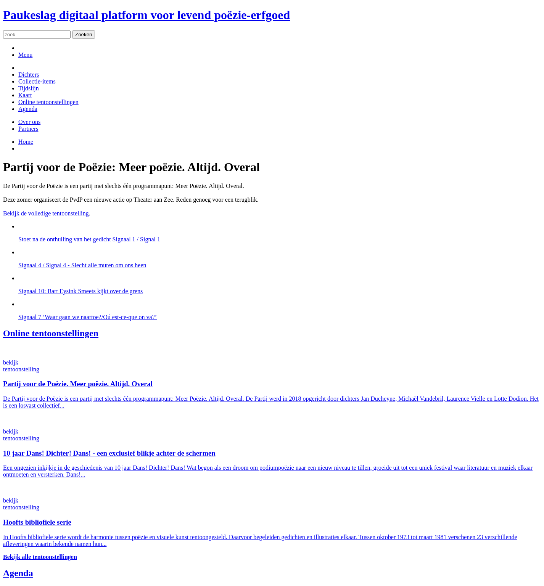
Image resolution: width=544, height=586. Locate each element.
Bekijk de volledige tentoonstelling (46, 213)
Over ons (29, 122)
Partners (28, 128)
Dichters (28, 74)
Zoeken (83, 34)
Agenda (27, 109)
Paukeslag (146, 15)
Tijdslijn (28, 88)
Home (25, 141)
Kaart (25, 95)
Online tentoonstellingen (48, 102)
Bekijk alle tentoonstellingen (40, 557)
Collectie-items (37, 81)
